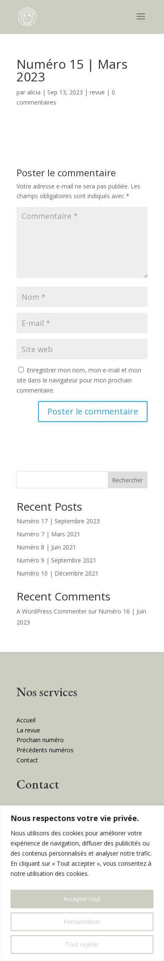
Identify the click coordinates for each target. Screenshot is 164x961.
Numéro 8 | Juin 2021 (46, 547)
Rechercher (127, 480)
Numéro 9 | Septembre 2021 (56, 560)
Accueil (26, 720)
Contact (27, 760)
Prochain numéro (40, 740)
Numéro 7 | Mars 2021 (48, 534)
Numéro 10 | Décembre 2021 (57, 573)
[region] (82, 883)
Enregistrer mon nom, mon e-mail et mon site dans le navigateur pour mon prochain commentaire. (78, 380)
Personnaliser (82, 922)
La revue (28, 730)
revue (97, 92)
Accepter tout (82, 899)
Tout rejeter (82, 944)
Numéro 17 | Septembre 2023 (58, 521)
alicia (34, 92)
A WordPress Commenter (51, 611)
